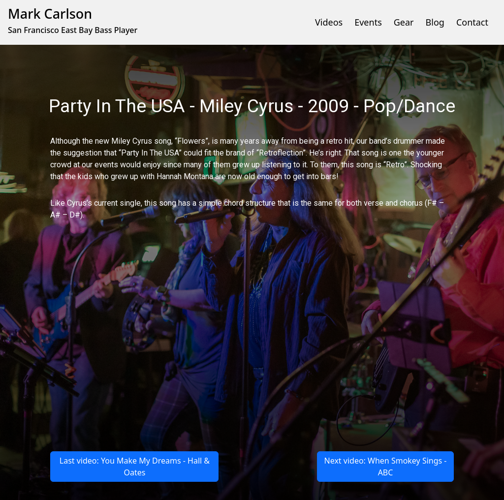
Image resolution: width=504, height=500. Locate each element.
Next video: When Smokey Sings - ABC (385, 466)
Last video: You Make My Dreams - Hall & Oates (135, 466)
